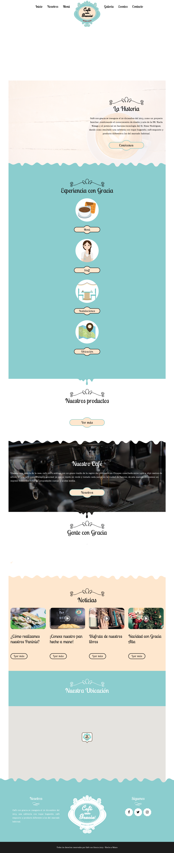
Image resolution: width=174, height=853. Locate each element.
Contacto (137, 6)
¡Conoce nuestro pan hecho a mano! (66, 638)
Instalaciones (87, 311)
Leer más (19, 656)
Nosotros (52, 6)
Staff (87, 270)
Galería (109, 6)
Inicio (39, 6)
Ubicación (87, 351)
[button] (87, 740)
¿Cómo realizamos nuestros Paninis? (25, 638)
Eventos (123, 6)
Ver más (87, 422)
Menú (66, 6)
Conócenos (126, 145)
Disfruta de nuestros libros (105, 638)
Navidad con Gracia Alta (145, 638)
